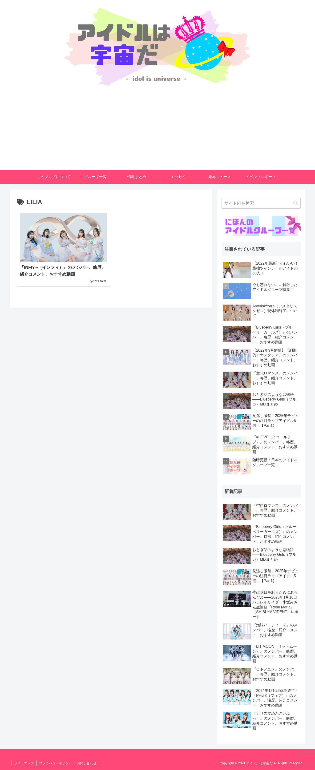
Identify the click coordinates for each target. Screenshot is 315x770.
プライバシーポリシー (55, 763)
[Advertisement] (157, 134)
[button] (295, 203)
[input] (261, 203)
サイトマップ (24, 763)
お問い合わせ (87, 763)
